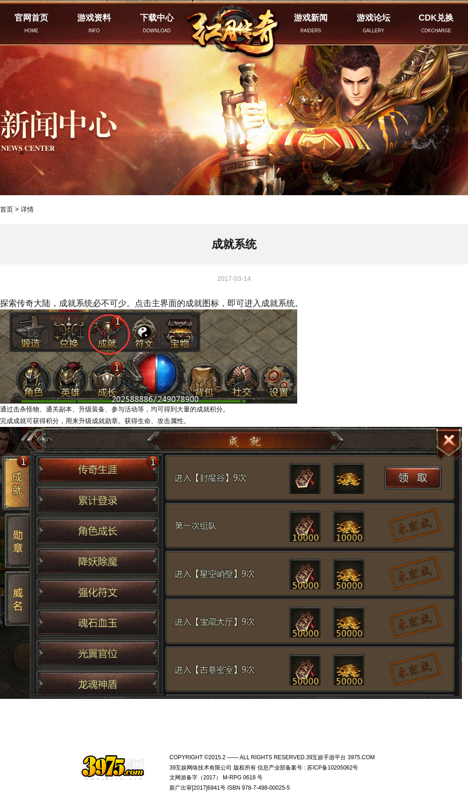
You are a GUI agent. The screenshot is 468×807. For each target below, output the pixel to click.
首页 (6, 209)
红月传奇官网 (234, 29)
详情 (27, 209)
